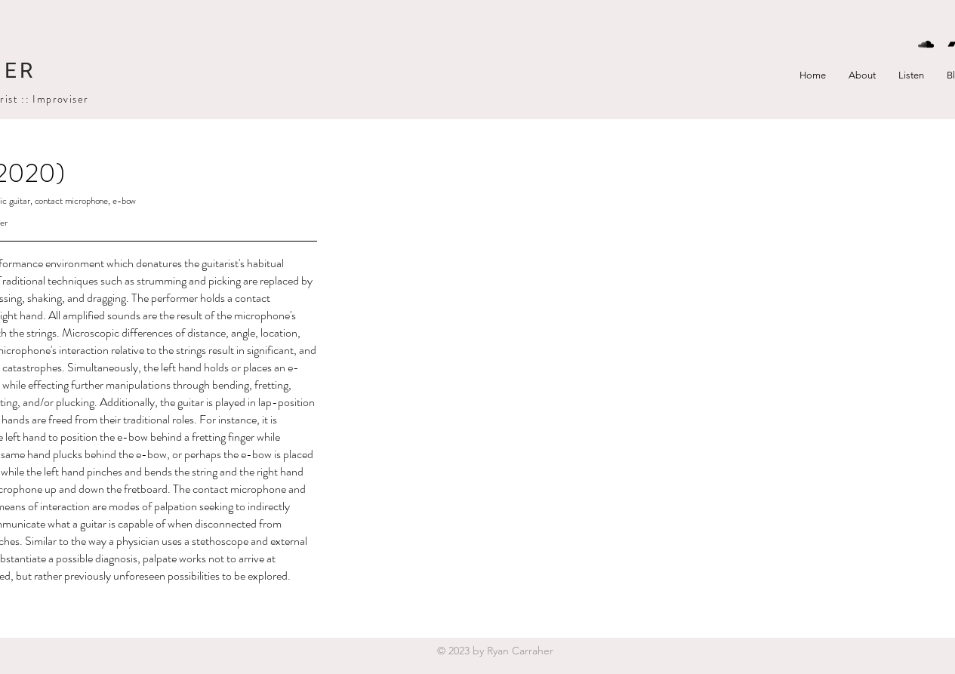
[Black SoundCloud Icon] (926, 44)
